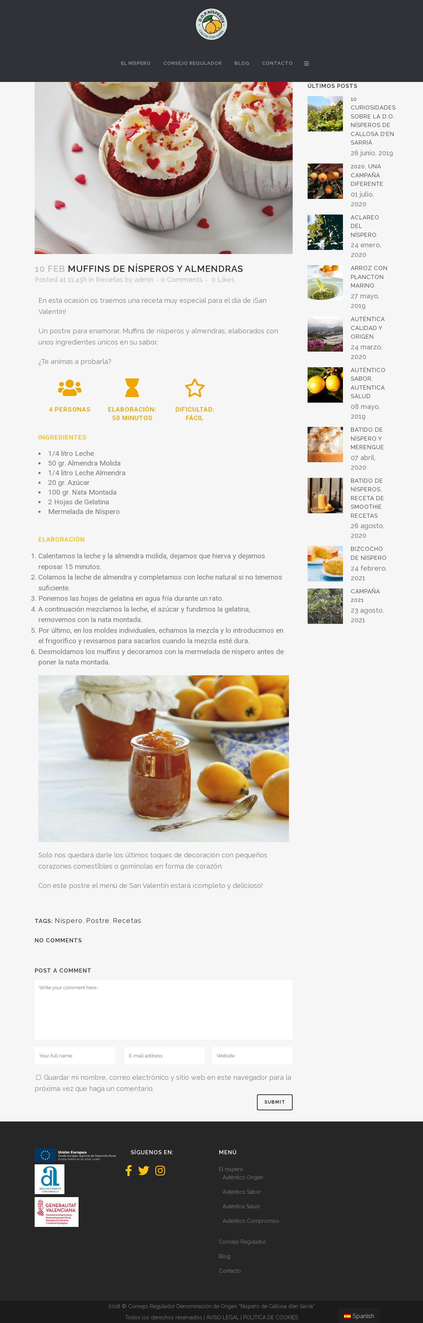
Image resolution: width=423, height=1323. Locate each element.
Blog (224, 1256)
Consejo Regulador (242, 1242)
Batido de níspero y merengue (367, 438)
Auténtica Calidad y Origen (368, 328)
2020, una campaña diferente (367, 175)
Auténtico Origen (243, 1177)
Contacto (230, 1271)
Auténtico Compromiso (251, 1221)
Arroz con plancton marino (369, 277)
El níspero (231, 1169)
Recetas (109, 279)
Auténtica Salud (241, 1206)
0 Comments (182, 279)
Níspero (69, 920)
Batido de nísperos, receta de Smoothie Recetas (367, 498)
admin (144, 279)
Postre (97, 920)
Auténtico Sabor (242, 1192)
